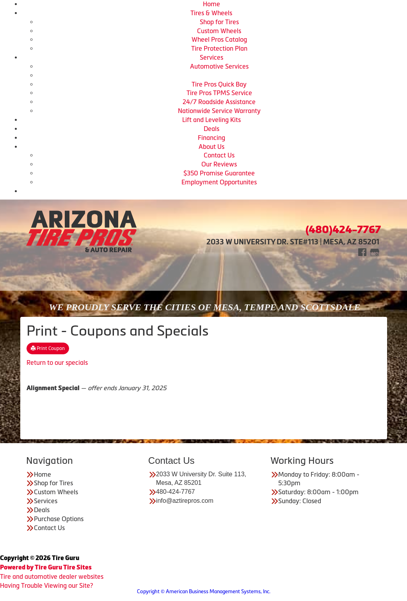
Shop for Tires (219, 21)
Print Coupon (48, 348)
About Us (211, 146)
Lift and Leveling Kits (211, 119)
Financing (211, 137)
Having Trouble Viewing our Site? (46, 585)
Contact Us (219, 155)
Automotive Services (219, 66)
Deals (211, 128)
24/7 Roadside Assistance (219, 101)
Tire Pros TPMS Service (219, 92)
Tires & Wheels (211, 12)
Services (211, 57)
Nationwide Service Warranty (219, 110)
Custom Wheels (219, 30)
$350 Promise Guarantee (219, 173)
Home (211, 3)
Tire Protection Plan (219, 48)
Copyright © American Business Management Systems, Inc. (203, 591)
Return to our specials (57, 362)
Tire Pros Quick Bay (219, 84)
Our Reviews (219, 164)
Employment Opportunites (219, 182)
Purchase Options (59, 518)
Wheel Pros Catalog (219, 39)
